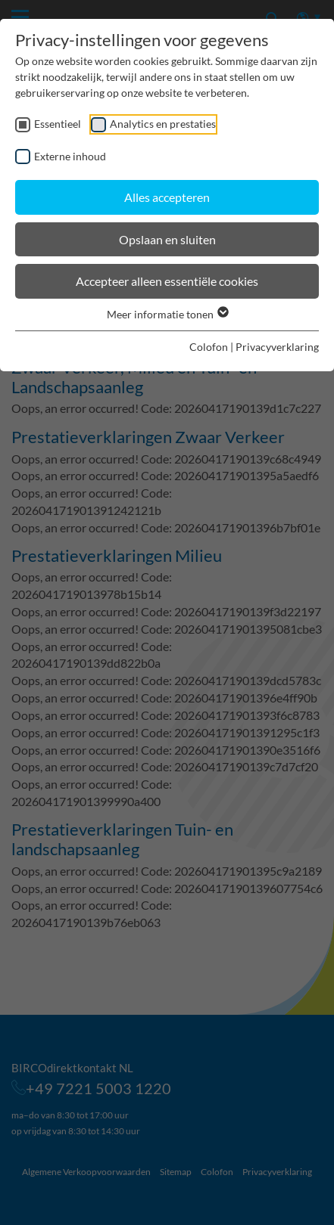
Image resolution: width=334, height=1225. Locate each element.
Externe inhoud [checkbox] (70, 156)
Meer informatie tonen (167, 314)
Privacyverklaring (277, 346)
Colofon (208, 346)
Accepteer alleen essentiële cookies (167, 281)
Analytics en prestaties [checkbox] (163, 123)
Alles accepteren (167, 197)
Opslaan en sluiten (167, 239)
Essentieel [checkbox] (57, 123)
